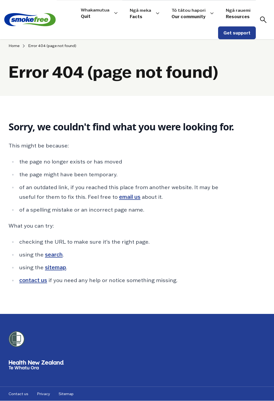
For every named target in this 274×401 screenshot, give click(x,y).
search (54, 254)
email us (129, 197)
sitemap (55, 267)
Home (14, 46)
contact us (33, 280)
